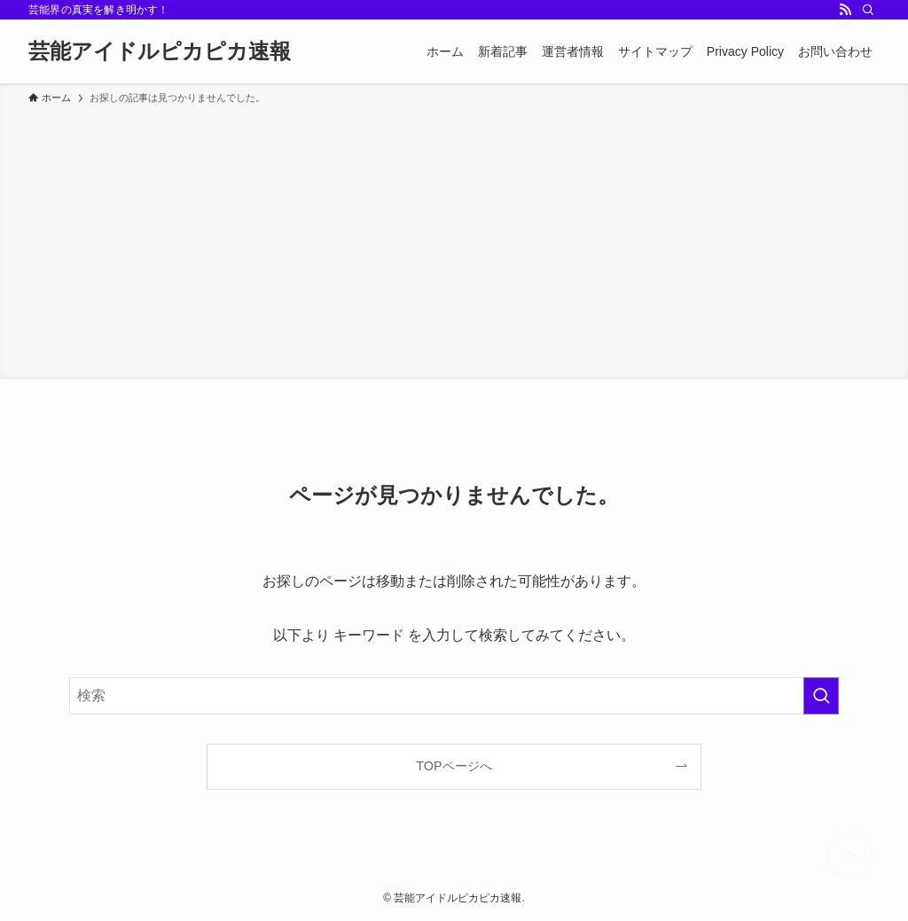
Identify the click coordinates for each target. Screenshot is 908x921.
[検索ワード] (454, 695)
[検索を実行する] (821, 695)
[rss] (845, 10)
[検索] (868, 10)
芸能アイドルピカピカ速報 (159, 51)
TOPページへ (453, 766)
